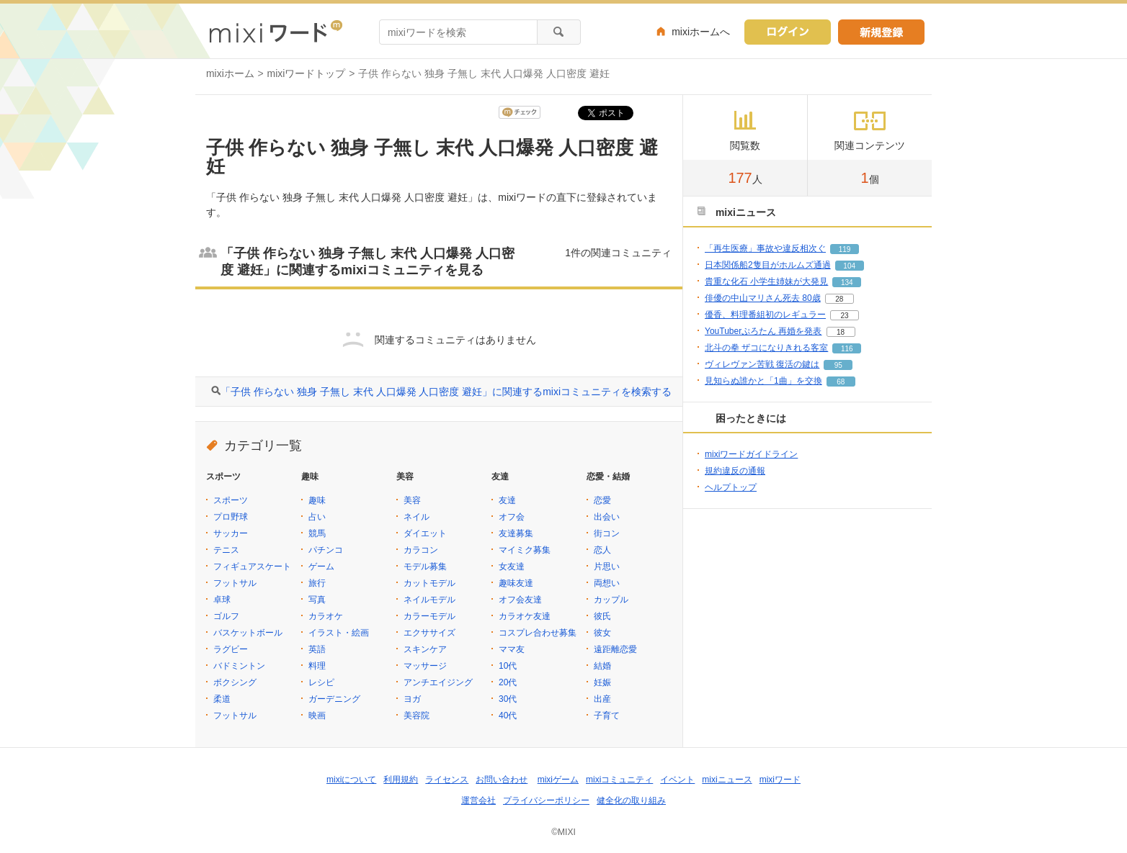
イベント (677, 780)
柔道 (222, 699)
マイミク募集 (525, 550)
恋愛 (602, 500)
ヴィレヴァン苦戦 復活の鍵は (762, 364)
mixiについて (351, 780)
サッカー (230, 533)
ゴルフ (226, 616)
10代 (508, 666)
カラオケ (325, 616)
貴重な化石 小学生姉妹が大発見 (766, 281)
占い (317, 517)
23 (844, 316)
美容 (412, 500)
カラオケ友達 (525, 616)
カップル (611, 600)
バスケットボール (247, 633)
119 (845, 249)
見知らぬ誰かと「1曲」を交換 (763, 381)
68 (841, 382)
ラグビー (230, 649)
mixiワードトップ (306, 73)
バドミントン (239, 666)
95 (838, 365)
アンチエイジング (438, 682)
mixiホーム (230, 73)
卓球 (222, 600)
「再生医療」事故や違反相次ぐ (765, 248)
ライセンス (446, 780)
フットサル (235, 583)
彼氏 (602, 616)
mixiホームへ (701, 31)
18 (841, 332)
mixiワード (780, 780)
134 (847, 282)
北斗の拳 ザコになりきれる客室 (766, 348)
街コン (607, 533)
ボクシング (235, 682)
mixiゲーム (558, 780)
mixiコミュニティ (619, 780)
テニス (226, 550)
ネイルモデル (429, 600)
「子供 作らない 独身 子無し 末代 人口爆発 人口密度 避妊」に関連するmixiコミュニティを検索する (446, 391)
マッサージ (425, 666)
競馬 (317, 533)
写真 (317, 600)
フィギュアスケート (252, 566)
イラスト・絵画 (338, 633)
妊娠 (602, 682)
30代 (508, 699)
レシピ (321, 682)
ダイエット (425, 533)
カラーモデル (429, 616)
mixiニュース (727, 780)
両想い (607, 583)
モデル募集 (425, 566)
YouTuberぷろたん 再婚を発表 (763, 331)
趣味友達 (516, 583)
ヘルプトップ (731, 487)
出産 (602, 699)
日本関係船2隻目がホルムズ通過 (768, 265)
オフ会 (512, 517)
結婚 (602, 666)
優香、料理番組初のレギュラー (765, 315)
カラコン (421, 550)
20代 (508, 682)
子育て (607, 715)
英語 (317, 649)
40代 (508, 715)
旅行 (317, 583)
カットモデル (429, 583)
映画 (317, 715)
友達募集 (516, 533)
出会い (607, 517)
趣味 (317, 500)
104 (849, 266)
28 (839, 299)
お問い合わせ (501, 780)
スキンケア (425, 649)
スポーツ (230, 500)
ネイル (416, 517)
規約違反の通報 (735, 471)
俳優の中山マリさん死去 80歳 (763, 298)
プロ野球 (230, 517)
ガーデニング (334, 699)
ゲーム (321, 566)
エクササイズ (429, 633)
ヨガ (412, 699)
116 (847, 349)
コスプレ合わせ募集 (537, 633)
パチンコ (325, 550)
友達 (507, 500)
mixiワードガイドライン (751, 454)
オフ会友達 (520, 600)
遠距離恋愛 (615, 649)
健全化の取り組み (631, 800)
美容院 (416, 715)
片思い (607, 566)
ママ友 (512, 649)
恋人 (602, 550)
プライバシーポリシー (546, 800)
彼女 (602, 633)
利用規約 (400, 780)
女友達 (512, 566)
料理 (317, 666)
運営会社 (478, 800)
